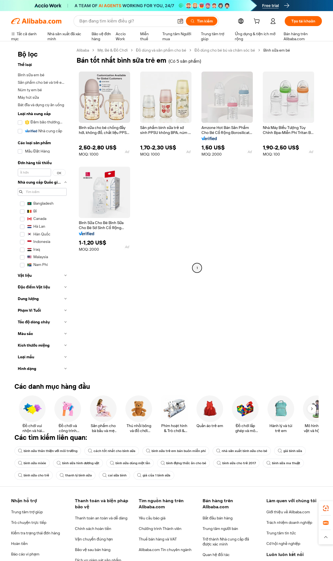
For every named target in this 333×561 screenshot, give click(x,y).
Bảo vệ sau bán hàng (92, 549)
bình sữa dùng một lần (130, 463)
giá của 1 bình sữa (153, 475)
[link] (326, 508)
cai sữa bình (114, 475)
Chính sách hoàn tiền (93, 528)
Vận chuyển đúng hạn (94, 539)
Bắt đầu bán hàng (218, 518)
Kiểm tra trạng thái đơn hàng (35, 533)
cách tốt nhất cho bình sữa (112, 451)
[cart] (258, 22)
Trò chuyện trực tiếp (28, 522)
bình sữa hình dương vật (78, 463)
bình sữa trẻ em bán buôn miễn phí (176, 451)
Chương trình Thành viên (160, 528)
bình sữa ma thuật (283, 463)
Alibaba (83, 50)
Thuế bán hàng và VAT (158, 539)
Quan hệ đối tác (216, 554)
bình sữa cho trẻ (33, 475)
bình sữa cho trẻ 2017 (236, 463)
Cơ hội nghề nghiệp (283, 543)
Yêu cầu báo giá (152, 518)
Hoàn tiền (19, 543)
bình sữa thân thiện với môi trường (47, 451)
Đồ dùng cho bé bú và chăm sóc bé (225, 50)
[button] (180, 21)
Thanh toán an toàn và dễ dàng (101, 518)
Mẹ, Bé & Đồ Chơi (112, 50)
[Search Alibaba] (126, 21)
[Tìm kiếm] (201, 21)
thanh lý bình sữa (76, 475)
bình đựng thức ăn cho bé (183, 463)
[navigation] (42, 211)
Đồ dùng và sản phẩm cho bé (161, 50)
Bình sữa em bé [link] (276, 50)
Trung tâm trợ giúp (27, 512)
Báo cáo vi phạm (25, 554)
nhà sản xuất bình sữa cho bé (241, 451)
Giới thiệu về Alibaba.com (288, 512)
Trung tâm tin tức (281, 533)
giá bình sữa (290, 451)
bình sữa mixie (32, 463)
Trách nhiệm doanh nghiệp (289, 522)
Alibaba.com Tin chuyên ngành (165, 549)
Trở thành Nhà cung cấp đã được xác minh (226, 541)
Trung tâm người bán (220, 528)
